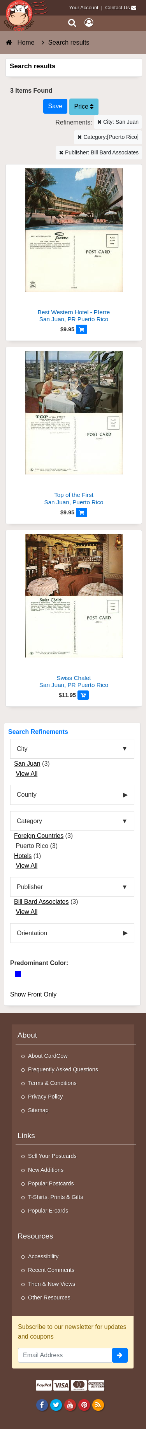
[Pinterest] (84, 1405)
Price (84, 106)
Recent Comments (51, 1270)
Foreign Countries (38, 835)
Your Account (84, 7)
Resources (35, 1236)
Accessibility (43, 1256)
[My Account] (88, 23)
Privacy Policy (45, 1096)
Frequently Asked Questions (63, 1069)
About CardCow (48, 1056)
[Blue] (18, 974)
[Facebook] (42, 1405)
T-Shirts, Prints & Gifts (55, 1197)
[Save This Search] (55, 106)
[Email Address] (65, 1355)
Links (26, 1135)
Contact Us (117, 7)
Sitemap (38, 1110)
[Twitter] (56, 1405)
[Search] (72, 23)
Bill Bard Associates (41, 901)
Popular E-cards (48, 1211)
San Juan (27, 763)
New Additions (45, 1170)
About (27, 1035)
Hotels (23, 856)
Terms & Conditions (52, 1083)
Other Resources (49, 1297)
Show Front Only (33, 994)
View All (26, 773)
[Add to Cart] (81, 329)
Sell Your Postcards (52, 1156)
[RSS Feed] (98, 1405)
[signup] (120, 1355)
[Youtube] (70, 1405)
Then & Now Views (51, 1284)
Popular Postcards (51, 1183)
